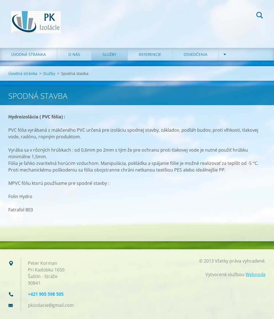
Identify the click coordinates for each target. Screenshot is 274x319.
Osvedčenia (195, 54)
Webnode (256, 274)
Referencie (150, 54)
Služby (109, 54)
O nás (74, 54)
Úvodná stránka (28, 54)
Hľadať (259, 16)
